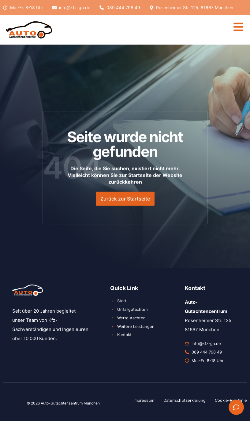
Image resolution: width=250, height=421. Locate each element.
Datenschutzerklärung (184, 400)
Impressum (143, 400)
